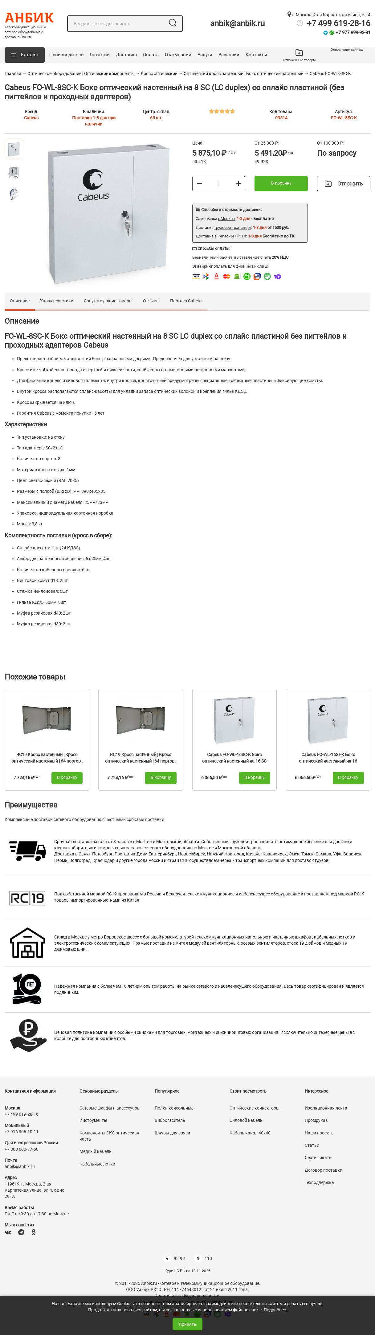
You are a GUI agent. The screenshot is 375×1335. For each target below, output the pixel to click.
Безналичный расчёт (212, 257)
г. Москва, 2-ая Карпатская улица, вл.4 (328, 14)
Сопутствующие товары (108, 300)
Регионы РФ (229, 236)
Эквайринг (202, 266)
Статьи (312, 1145)
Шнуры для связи (172, 1132)
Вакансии (228, 55)
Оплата (151, 55)
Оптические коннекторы (254, 1108)
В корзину (281, 183)
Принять (187, 1324)
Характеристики (56, 300)
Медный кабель (95, 1151)
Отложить (344, 183)
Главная (13, 73)
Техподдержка (319, 1182)
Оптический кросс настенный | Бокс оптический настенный (244, 73)
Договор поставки (323, 1170)
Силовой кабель (246, 1120)
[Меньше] (199, 183)
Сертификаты (318, 1157)
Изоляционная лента (326, 1108)
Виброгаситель (170, 1120)
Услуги (205, 55)
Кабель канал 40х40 (250, 1132)
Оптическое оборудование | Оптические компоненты (81, 73)
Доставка (126, 55)
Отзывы (151, 300)
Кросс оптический (159, 73)
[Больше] (238, 183)
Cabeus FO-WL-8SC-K (330, 73)
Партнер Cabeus (186, 300)
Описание (20, 300)
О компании (178, 55)
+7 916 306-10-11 (22, 1131)
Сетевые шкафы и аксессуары (110, 1108)
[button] (25, 55)
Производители (66, 55)
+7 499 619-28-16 (338, 23)
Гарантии (100, 55)
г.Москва (226, 218)
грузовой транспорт (232, 227)
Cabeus (31, 117)
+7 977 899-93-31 (353, 32)
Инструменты (93, 1120)
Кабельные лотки (97, 1164)
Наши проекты (320, 1132)
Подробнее (275, 1309)
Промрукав (316, 1120)
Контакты (256, 55)
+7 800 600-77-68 (22, 1149)
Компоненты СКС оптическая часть (109, 1136)
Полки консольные (174, 1108)
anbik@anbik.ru (237, 23)
